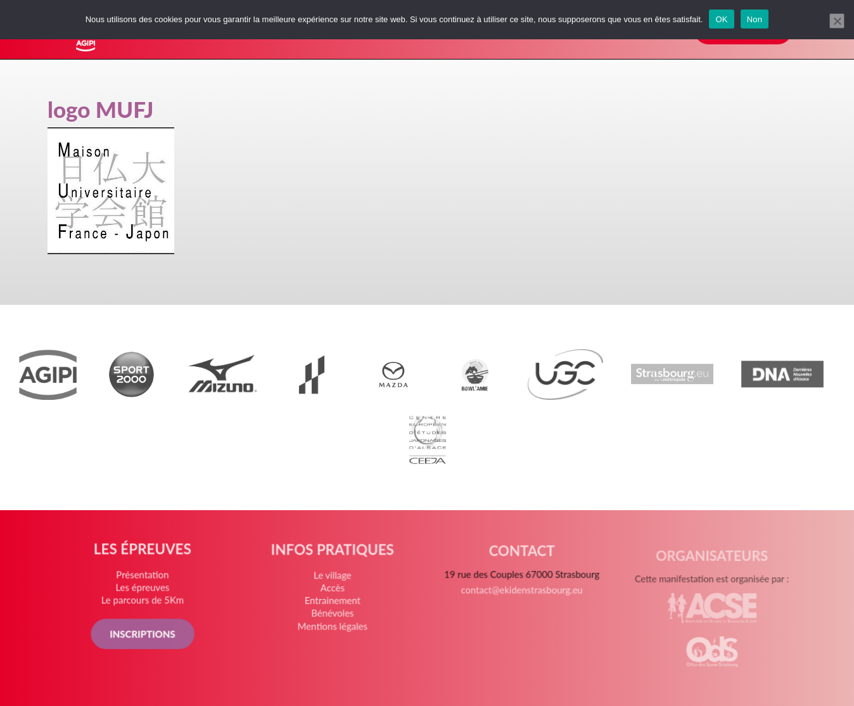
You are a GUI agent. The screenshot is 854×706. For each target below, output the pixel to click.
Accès (333, 596)
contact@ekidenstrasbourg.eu (521, 599)
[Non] (836, 21)
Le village (333, 584)
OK (721, 19)
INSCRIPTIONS (145, 636)
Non (755, 19)
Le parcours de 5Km (146, 603)
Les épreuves (146, 591)
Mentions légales (333, 631)
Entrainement (333, 608)
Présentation (146, 578)
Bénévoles (334, 620)
